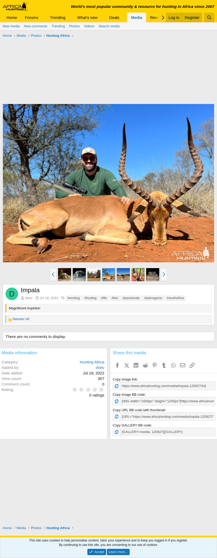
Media (136, 17)
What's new (87, 17)
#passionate (131, 298)
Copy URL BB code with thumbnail (139, 410)
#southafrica (175, 298)
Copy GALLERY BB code (132, 425)
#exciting (73, 298)
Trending (58, 17)
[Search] (209, 17)
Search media (108, 26)
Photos (74, 26)
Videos (89, 26)
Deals (114, 17)
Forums (31, 17)
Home (12, 17)
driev (29, 298)
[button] (42, 17)
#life (104, 298)
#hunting (90, 298)
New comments (35, 26)
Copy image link (125, 379)
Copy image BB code (129, 395)
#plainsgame (153, 298)
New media (11, 26)
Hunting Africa (92, 362)
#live (115, 298)
